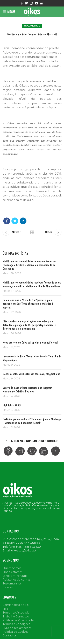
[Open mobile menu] (9, 11)
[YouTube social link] (36, 3)
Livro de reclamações (17, 628)
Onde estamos (12, 572)
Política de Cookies (15, 631)
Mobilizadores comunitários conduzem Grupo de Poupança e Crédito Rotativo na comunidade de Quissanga (29, 264)
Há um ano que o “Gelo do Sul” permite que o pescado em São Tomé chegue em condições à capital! (28, 303)
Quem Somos (12, 568)
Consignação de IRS (16, 605)
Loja (5, 608)
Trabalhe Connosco (16, 616)
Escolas (7, 587)
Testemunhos (12, 583)
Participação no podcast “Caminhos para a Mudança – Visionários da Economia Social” (32, 421)
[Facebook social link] (22, 3)
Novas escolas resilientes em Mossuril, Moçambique (31, 374)
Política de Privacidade (18, 620)
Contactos (9, 635)
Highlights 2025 (12, 405)
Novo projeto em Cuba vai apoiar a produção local (30, 342)
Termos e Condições (16, 624)
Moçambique (32, 25)
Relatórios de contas (16, 579)
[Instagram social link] (31, 3)
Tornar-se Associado (16, 612)
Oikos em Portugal (15, 575)
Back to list (32, 232)
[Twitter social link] (26, 3)
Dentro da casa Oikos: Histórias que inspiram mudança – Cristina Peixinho (27, 389)
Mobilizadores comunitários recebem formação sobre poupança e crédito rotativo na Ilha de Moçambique (32, 284)
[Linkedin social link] (41, 3)
